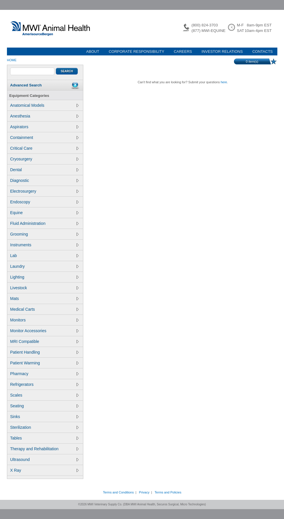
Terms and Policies (168, 492)
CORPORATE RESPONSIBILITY (136, 51)
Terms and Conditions (118, 492)
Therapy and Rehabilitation (44, 448)
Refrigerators (44, 384)
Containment (44, 137)
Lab (44, 255)
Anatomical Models (44, 105)
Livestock (44, 287)
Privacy (144, 492)
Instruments (44, 245)
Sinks (44, 416)
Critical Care (44, 148)
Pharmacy (44, 373)
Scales (44, 395)
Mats (44, 298)
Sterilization (44, 427)
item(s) (252, 61)
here (224, 82)
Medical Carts (44, 309)
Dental (44, 169)
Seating (44, 406)
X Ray (44, 470)
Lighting (44, 277)
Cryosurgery (44, 159)
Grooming (44, 234)
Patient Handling (44, 352)
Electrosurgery (44, 191)
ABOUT (92, 51)
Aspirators (44, 126)
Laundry (44, 266)
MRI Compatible (44, 341)
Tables (44, 438)
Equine (44, 212)
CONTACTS (262, 51)
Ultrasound (44, 459)
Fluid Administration (44, 223)
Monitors (44, 320)
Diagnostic (44, 180)
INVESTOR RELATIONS (222, 51)
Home (11, 60)
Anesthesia (44, 116)
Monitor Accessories (44, 330)
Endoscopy (44, 202)
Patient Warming (44, 363)
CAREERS (183, 51)
